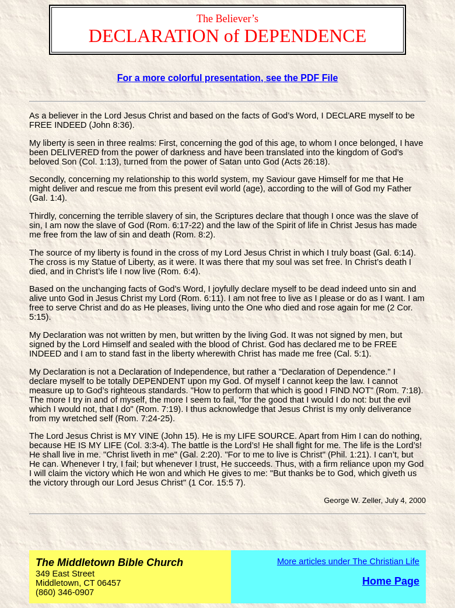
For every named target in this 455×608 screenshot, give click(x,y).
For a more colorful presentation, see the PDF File (227, 78)
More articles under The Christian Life (348, 561)
